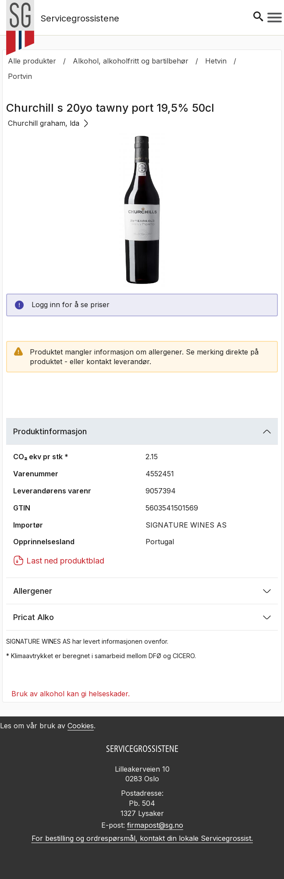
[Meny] (274, 17)
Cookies (80, 725)
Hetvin (216, 61)
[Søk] (258, 17)
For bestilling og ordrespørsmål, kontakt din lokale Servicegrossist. (142, 838)
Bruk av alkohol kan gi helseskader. (70, 693)
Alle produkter (32, 61)
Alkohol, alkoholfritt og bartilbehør (130, 61)
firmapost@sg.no (155, 825)
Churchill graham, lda (48, 123)
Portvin (20, 76)
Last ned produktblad (58, 560)
